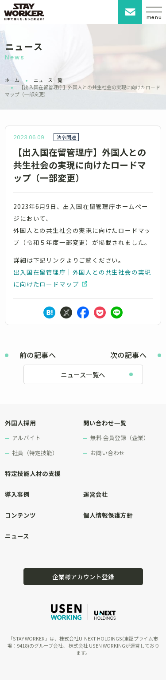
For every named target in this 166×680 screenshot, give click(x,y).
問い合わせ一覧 (105, 422)
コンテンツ (20, 515)
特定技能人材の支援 (33, 473)
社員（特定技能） (35, 452)
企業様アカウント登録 (83, 576)
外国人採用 (20, 422)
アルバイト (26, 437)
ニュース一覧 (48, 79)
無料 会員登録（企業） (119, 437)
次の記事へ (128, 355)
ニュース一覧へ (83, 374)
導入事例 (17, 494)
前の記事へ (37, 355)
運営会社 (95, 494)
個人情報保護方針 (108, 515)
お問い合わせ (130, 12)
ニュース (17, 535)
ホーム (12, 79)
